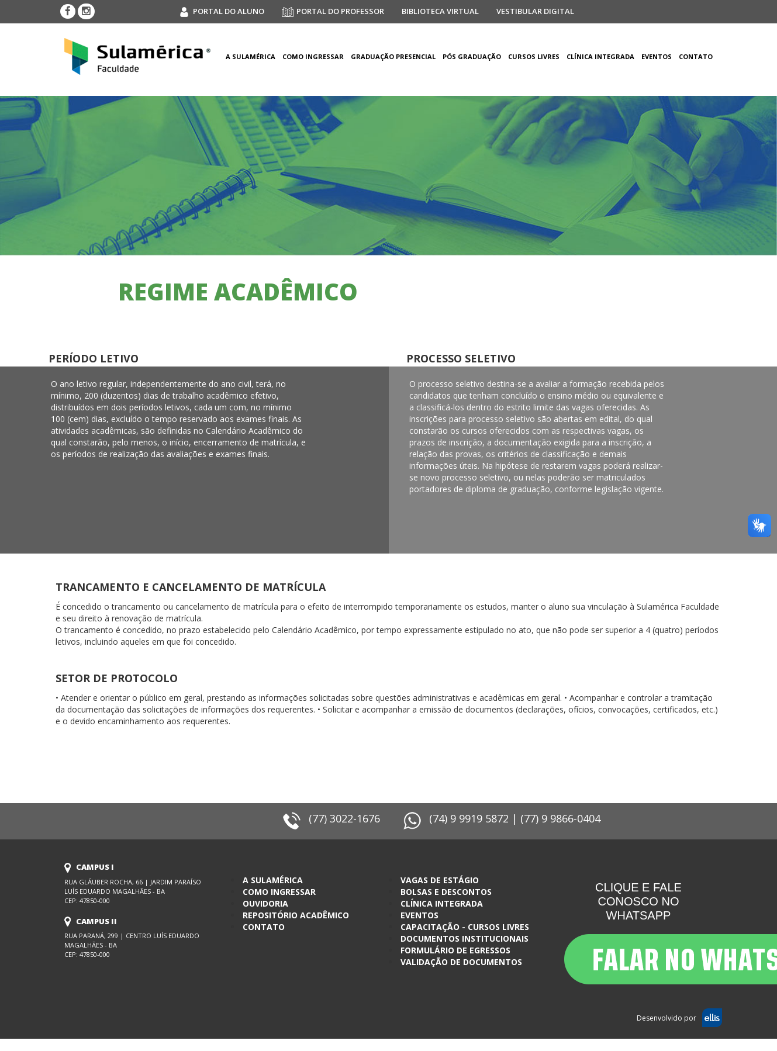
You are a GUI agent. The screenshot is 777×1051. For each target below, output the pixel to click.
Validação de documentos (461, 961)
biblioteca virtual (440, 11)
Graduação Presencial (393, 56)
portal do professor (333, 11)
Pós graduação (472, 56)
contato (264, 926)
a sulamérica (250, 56)
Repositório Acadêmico (296, 915)
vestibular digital (535, 11)
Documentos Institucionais (464, 938)
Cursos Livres (534, 56)
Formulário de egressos (455, 950)
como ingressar (313, 56)
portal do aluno (221, 11)
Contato (696, 56)
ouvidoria (265, 903)
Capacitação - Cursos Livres (464, 926)
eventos (656, 56)
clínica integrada (600, 56)
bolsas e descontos (446, 891)
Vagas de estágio (439, 880)
